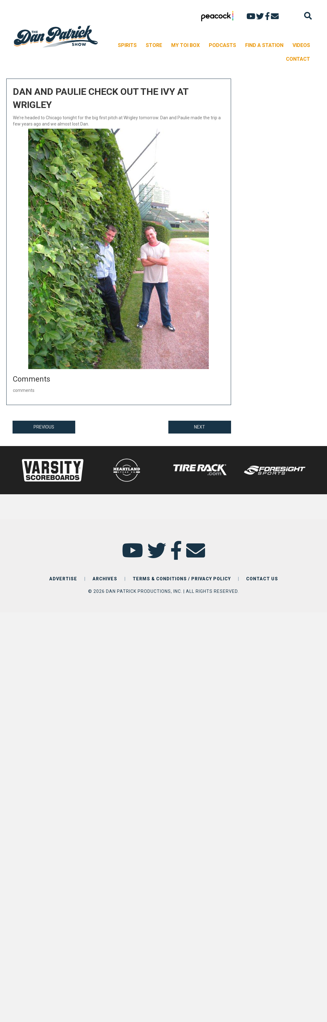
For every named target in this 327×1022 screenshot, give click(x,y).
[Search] (308, 15)
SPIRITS (127, 45)
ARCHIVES (104, 578)
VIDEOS (301, 45)
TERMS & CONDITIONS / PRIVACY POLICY (182, 578)
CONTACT (298, 59)
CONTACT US (262, 578)
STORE (154, 45)
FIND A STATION (264, 45)
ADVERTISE (63, 578)
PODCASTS (222, 45)
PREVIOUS (44, 426)
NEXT (199, 426)
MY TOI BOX (185, 45)
